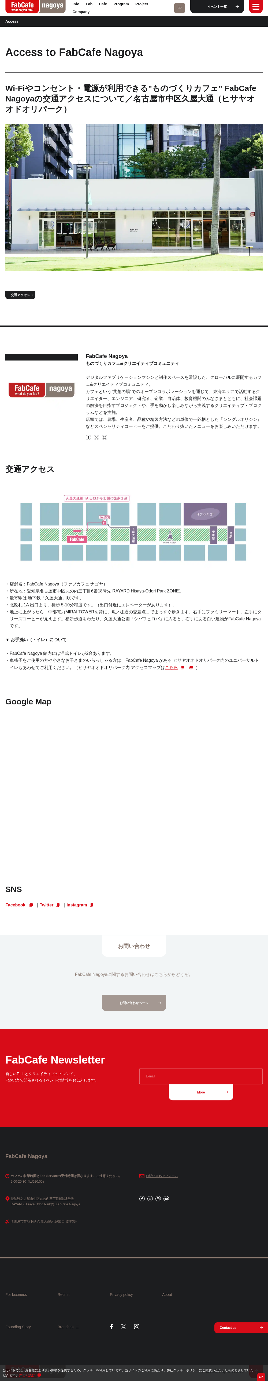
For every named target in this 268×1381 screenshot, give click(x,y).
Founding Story (18, 1327)
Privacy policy (121, 1294)
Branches (68, 1327)
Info (76, 4)
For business (16, 1294)
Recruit (63, 1294)
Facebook (16, 909)
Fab (89, 4)
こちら (171, 671)
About (167, 1294)
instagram (76, 909)
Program (121, 4)
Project (141, 4)
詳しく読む (27, 1375)
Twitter (46, 909)
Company (81, 12)
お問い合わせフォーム (162, 1176)
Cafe (103, 4)
